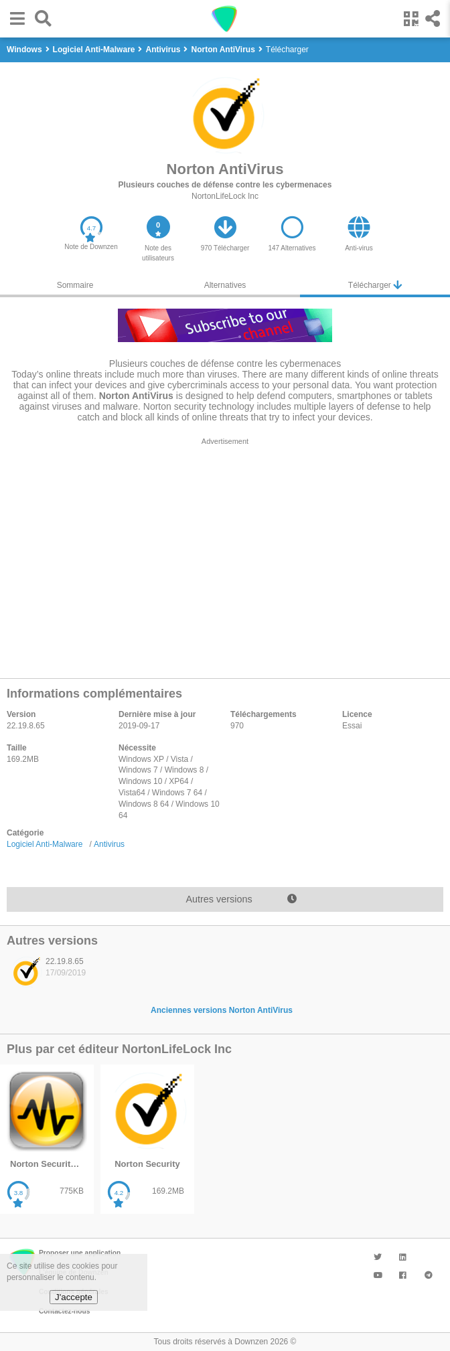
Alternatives (225, 285)
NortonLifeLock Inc (225, 196)
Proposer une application (80, 1253)
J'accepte (73, 1297)
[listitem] (53, 975)
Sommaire (75, 285)
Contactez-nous (64, 1311)
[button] (14, 18)
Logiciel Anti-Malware (44, 844)
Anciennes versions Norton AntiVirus (222, 1010)
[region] (225, 554)
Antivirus (109, 844)
